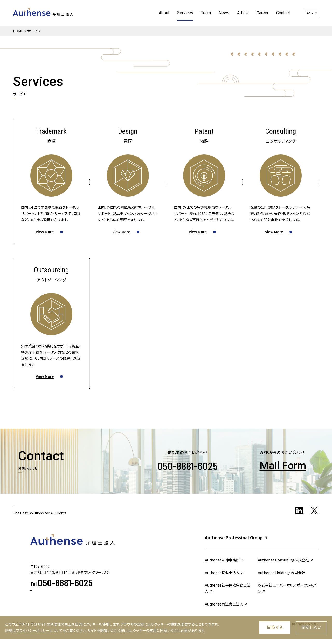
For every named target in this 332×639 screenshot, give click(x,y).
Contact (283, 12)
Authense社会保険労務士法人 (228, 588)
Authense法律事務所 (224, 559)
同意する (275, 627)
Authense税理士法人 (224, 572)
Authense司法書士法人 (226, 604)
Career (262, 12)
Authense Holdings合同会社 (281, 572)
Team (206, 12)
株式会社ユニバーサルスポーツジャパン (287, 588)
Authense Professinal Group (236, 537)
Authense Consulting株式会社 (286, 559)
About (164, 12)
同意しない (311, 627)
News (224, 12)
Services (185, 12)
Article (243, 12)
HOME (18, 30)
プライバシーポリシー (32, 630)
